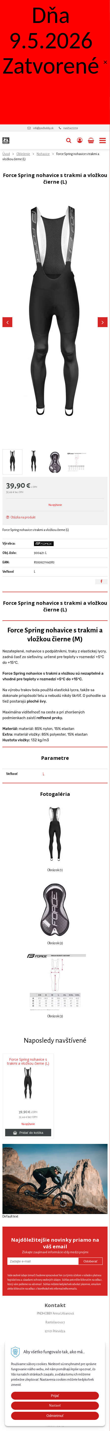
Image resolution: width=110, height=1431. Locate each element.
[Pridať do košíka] (28, 1132)
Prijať (55, 1396)
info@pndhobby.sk (43, 128)
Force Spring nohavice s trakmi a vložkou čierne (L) (28, 1061)
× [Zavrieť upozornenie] (105, 62)
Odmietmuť (55, 1416)
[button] (68, 140)
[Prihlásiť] (79, 140)
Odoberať (90, 1261)
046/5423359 (70, 128)
